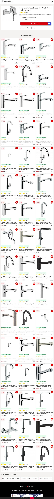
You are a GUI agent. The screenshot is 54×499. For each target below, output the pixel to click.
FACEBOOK (23, 486)
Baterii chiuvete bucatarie (45, 478)
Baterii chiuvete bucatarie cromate (30, 478)
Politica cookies (38, 490)
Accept (32, 498)
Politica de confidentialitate (27, 490)
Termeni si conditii (16, 490)
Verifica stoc (41, 23)
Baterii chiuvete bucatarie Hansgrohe (11, 478)
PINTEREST (30, 486)
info (16, 62)
